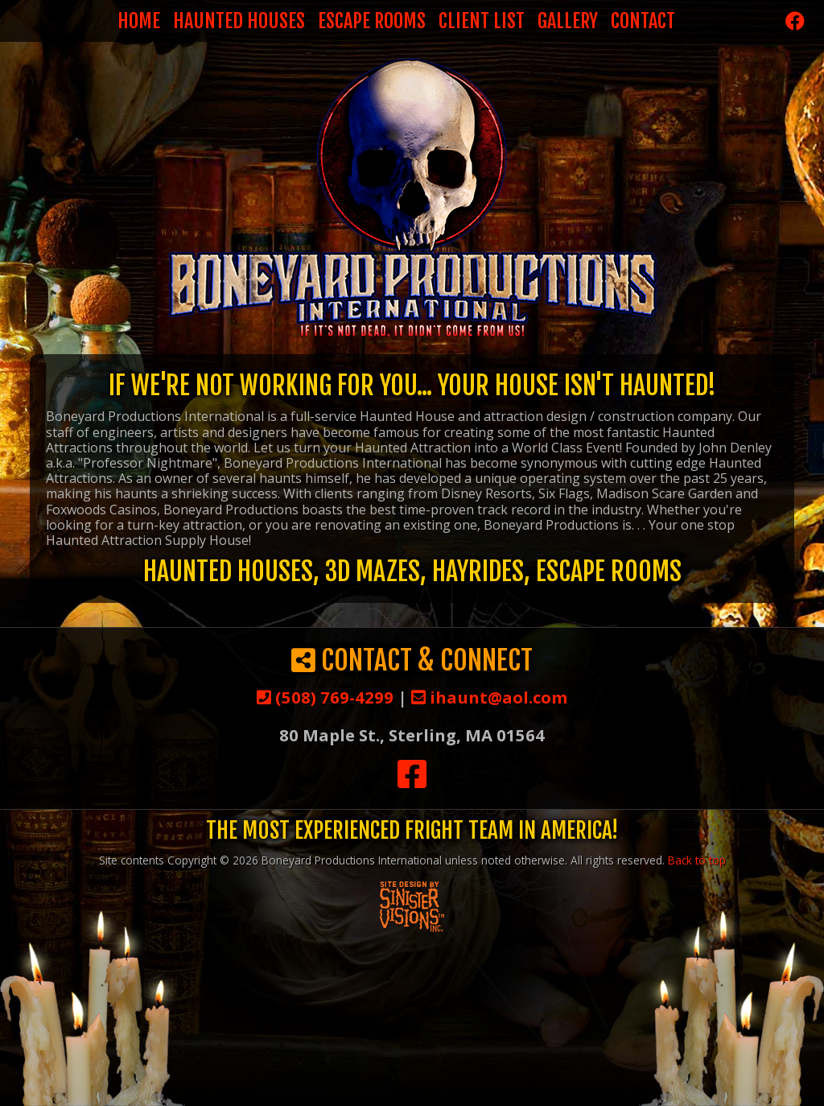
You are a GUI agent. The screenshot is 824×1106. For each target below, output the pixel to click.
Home (138, 21)
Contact (643, 21)
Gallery (568, 21)
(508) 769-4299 (325, 697)
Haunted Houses (239, 21)
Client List (482, 21)
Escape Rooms (372, 21)
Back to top (697, 860)
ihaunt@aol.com (489, 697)
